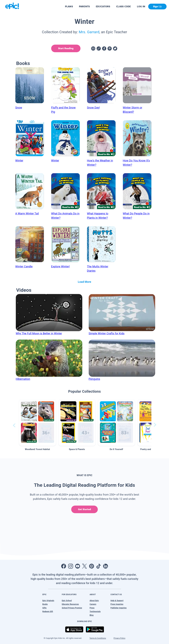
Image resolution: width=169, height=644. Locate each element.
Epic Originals (48, 601)
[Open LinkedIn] (105, 566)
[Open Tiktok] (98, 566)
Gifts (44, 608)
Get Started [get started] (84, 509)
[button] (37, 422)
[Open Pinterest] (91, 566)
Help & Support (117, 601)
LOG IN (141, 6)
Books (45, 604)
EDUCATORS (103, 6)
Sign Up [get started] (157, 6)
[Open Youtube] (77, 566)
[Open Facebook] (63, 566)
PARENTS (84, 6)
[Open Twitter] (84, 566)
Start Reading (65, 48)
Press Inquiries (117, 604)
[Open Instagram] (70, 566)
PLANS (69, 6)
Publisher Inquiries (119, 608)
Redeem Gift (47, 611)
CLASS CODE (123, 6)
